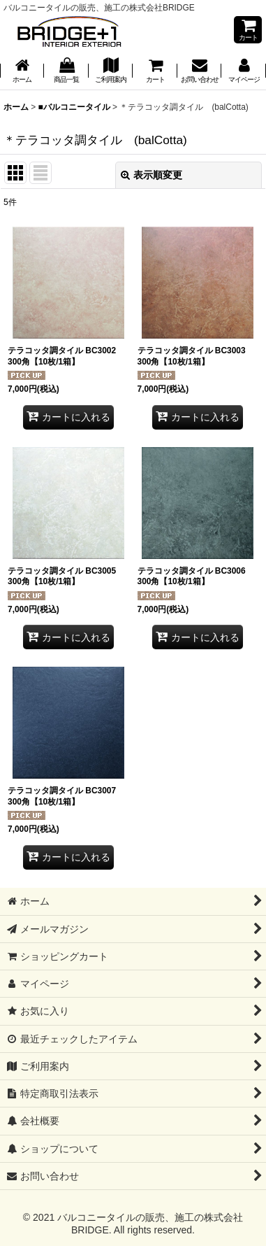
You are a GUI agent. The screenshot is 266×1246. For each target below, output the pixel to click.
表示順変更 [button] (151, 174)
